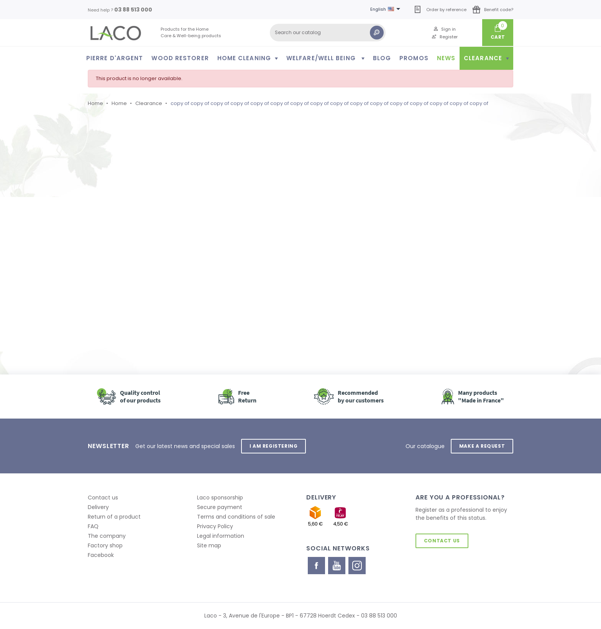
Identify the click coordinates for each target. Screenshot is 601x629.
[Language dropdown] (386, 10)
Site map (209, 545)
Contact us (103, 497)
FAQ (93, 526)
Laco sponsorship (220, 497)
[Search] (328, 32)
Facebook (101, 555)
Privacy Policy (215, 526)
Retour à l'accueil (131, 283)
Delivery (98, 507)
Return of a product (114, 517)
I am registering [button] (274, 446)
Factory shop (105, 545)
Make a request (482, 446)
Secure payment (219, 507)
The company (107, 536)
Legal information (220, 536)
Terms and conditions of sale (236, 517)
